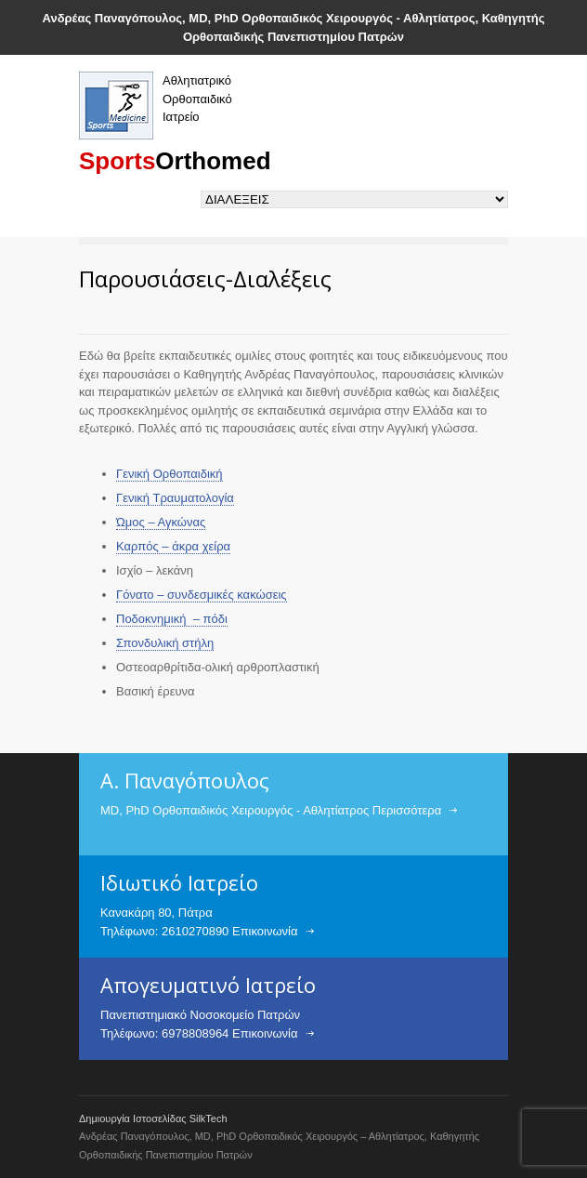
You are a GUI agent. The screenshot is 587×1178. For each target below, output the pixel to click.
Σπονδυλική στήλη (165, 643)
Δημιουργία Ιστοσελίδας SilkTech (153, 1118)
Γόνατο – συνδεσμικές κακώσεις (201, 595)
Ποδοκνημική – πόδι (172, 619)
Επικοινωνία (265, 931)
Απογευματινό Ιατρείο (208, 985)
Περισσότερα (406, 810)
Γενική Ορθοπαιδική (169, 474)
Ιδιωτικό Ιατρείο (179, 882)
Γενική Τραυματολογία (175, 498)
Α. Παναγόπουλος (184, 780)
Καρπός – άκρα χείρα (173, 546)
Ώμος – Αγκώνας (160, 522)
